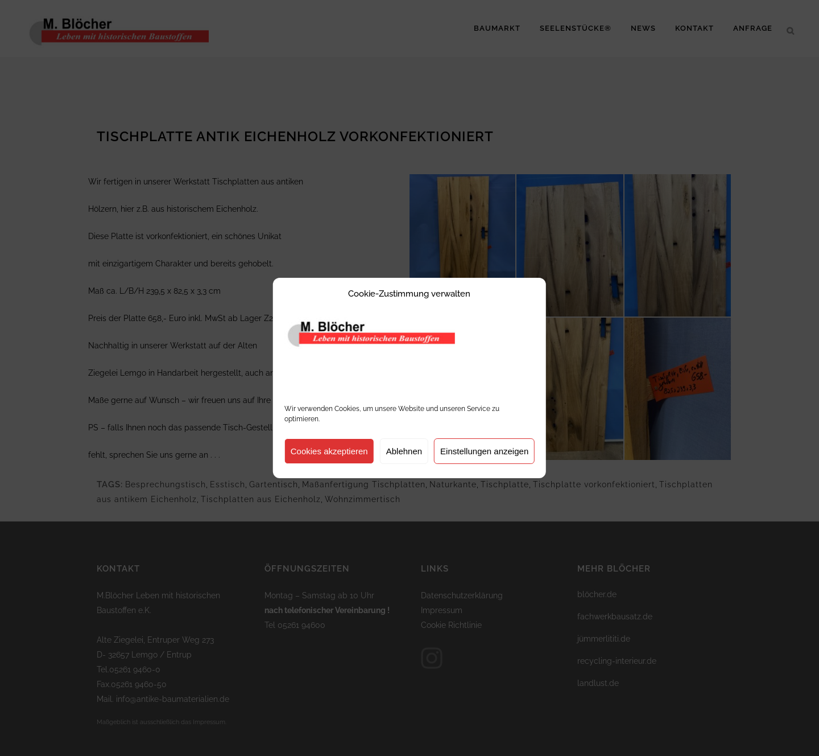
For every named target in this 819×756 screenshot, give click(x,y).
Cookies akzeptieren (329, 451)
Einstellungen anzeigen (484, 451)
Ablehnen (404, 451)
